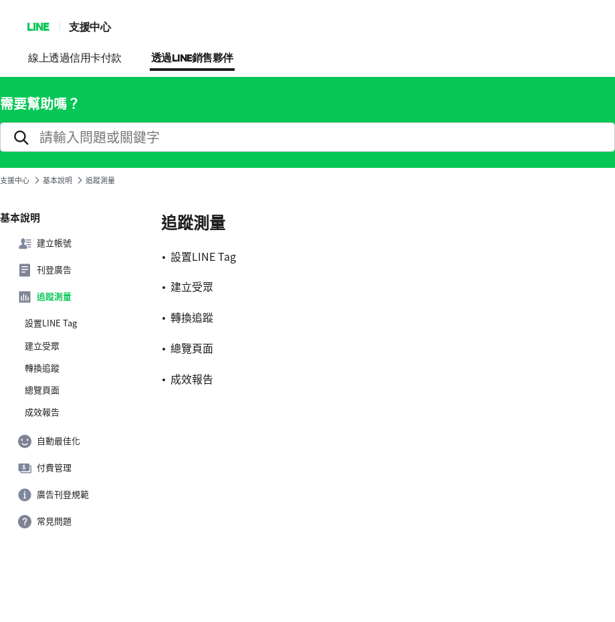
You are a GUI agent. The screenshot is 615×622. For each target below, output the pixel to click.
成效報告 (42, 412)
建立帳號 (45, 243)
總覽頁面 (42, 390)
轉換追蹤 (42, 368)
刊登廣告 (45, 270)
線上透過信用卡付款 (75, 59)
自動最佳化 (49, 441)
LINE (38, 26)
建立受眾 (42, 346)
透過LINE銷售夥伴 (192, 59)
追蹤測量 (45, 297)
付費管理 (45, 468)
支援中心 (89, 26)
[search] (307, 137)
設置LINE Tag (51, 323)
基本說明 (57, 180)
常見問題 (45, 521)
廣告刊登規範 (53, 495)
